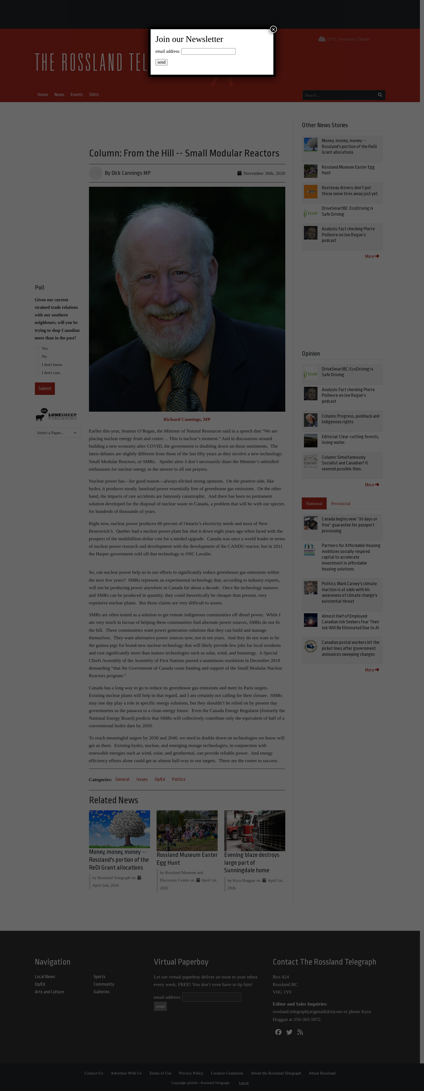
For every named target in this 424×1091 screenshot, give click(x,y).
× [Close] (273, 29)
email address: (167, 51)
